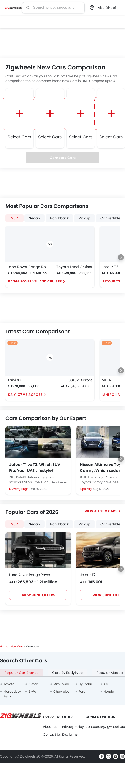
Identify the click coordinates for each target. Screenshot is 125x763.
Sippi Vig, (86, 489)
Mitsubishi (61, 684)
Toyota (8, 684)
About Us (50, 726)
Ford (82, 691)
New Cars (17, 646)
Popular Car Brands (21, 672)
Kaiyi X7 (14, 380)
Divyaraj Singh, (19, 489)
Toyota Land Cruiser (74, 266)
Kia (105, 684)
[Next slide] (121, 257)
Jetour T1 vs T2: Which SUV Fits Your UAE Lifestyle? (34, 467)
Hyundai (85, 684)
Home (4, 646)
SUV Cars (109, 511)
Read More (59, 482)
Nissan (33, 684)
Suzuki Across (80, 380)
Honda (108, 691)
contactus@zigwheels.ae (105, 726)
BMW (32, 691)
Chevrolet (61, 691)
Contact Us (52, 734)
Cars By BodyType (67, 672)
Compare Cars (63, 157)
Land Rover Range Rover (27, 266)
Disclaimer (70, 734)
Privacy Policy (73, 726)
